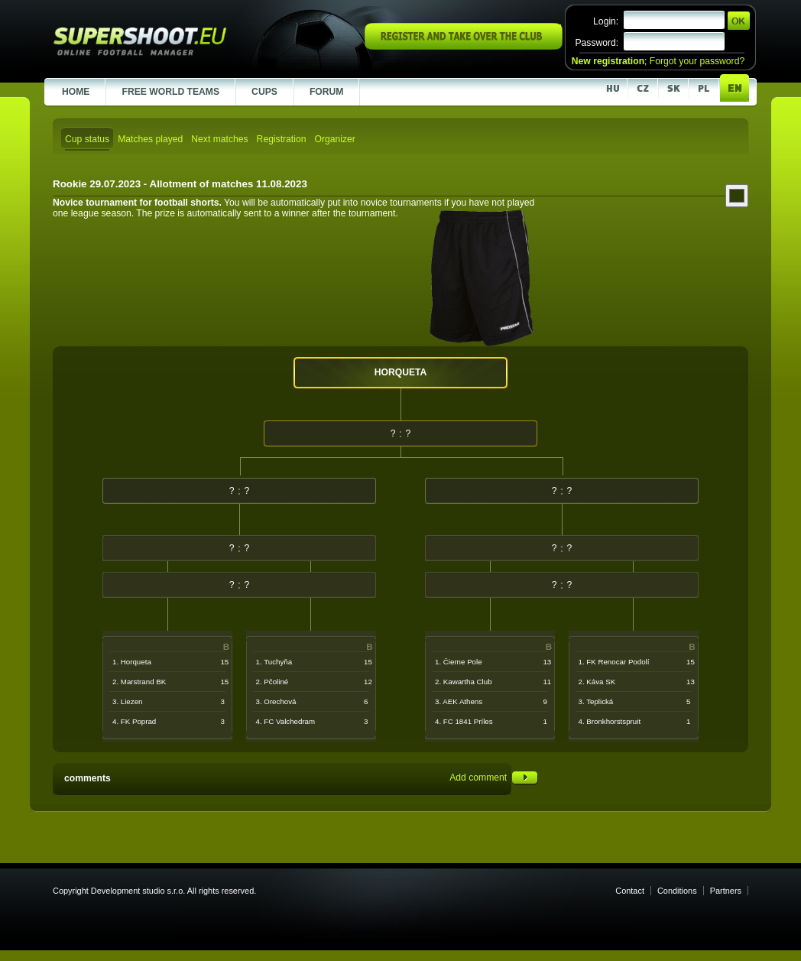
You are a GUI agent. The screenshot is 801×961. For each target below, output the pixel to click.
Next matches (219, 139)
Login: (605, 21)
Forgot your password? (697, 61)
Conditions (677, 890)
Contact (629, 890)
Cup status (87, 139)
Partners (725, 890)
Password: (596, 42)
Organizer (334, 139)
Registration (281, 139)
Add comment (493, 777)
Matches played (150, 139)
